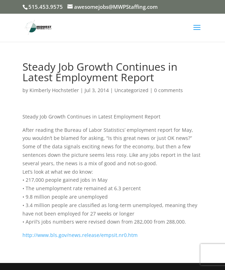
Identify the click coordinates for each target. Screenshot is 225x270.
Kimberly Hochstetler (54, 90)
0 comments (168, 90)
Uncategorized (131, 90)
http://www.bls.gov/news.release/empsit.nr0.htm (80, 235)
